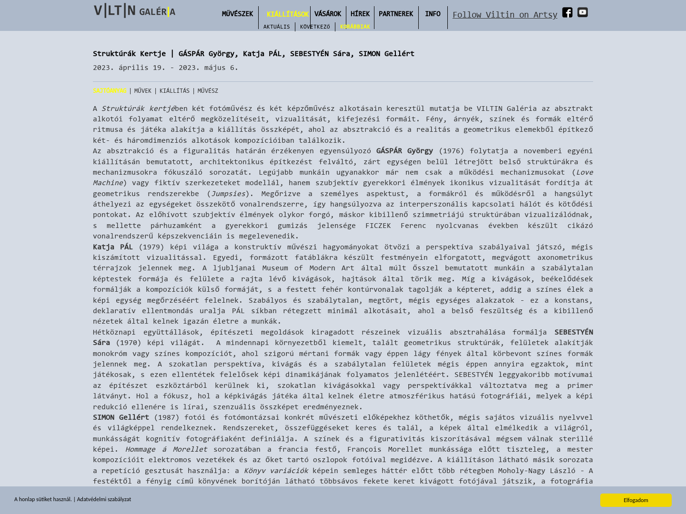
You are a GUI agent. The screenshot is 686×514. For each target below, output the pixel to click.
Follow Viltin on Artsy (505, 14)
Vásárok (327, 13)
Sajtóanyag (109, 90)
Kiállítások (288, 14)
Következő (315, 26)
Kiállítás (175, 90)
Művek (142, 90)
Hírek (360, 13)
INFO (432, 13)
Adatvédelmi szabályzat (104, 499)
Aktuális (276, 26)
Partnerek (396, 13)
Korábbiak (355, 26)
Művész (208, 90)
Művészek (237, 13)
